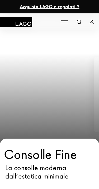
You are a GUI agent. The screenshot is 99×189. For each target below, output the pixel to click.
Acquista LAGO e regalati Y (49, 7)
